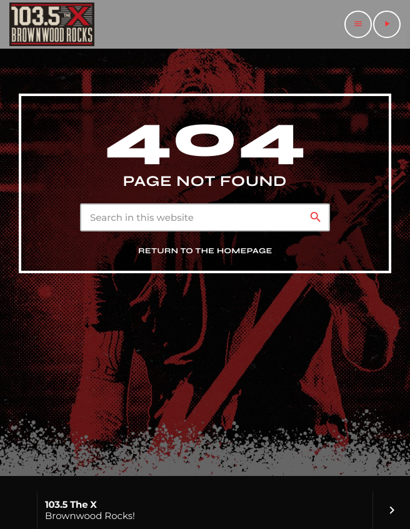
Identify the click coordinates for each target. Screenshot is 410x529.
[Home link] (51, 24)
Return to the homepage (205, 251)
